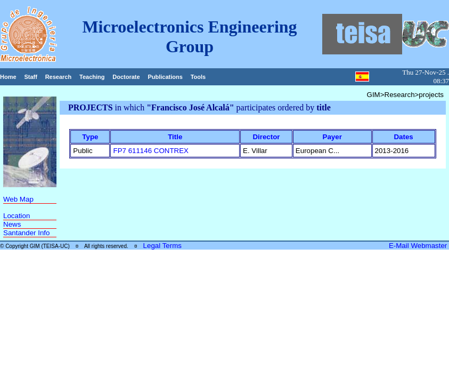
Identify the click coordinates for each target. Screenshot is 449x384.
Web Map (18, 199)
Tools (198, 77)
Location (16, 216)
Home (8, 77)
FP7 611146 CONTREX (151, 151)
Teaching (91, 77)
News (12, 224)
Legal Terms (162, 246)
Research (58, 77)
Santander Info (26, 233)
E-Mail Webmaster (419, 246)
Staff (30, 77)
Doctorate (126, 77)
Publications (165, 77)
